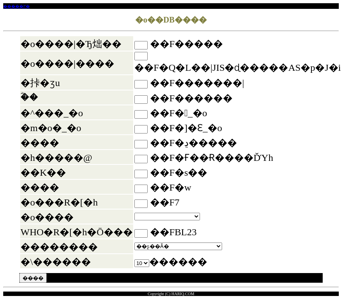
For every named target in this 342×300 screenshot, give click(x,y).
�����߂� (16, 6)
